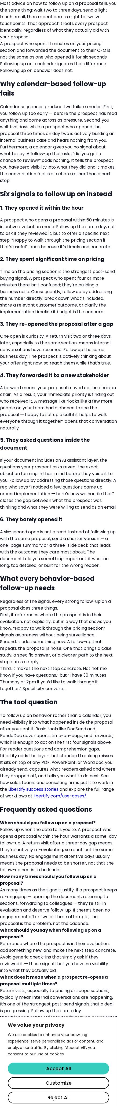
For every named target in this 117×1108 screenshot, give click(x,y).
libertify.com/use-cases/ (60, 796)
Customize (59, 1083)
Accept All (58, 1068)
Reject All (58, 1097)
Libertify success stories (33, 789)
